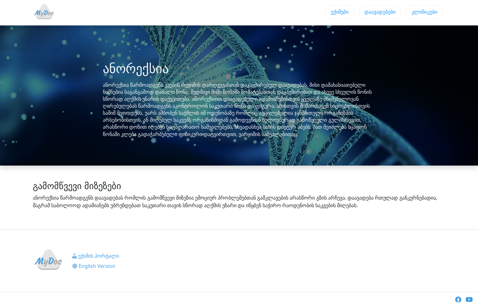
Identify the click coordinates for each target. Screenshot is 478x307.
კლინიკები (424, 12)
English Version (93, 266)
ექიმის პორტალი (95, 255)
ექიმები (339, 12)
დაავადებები (380, 12)
